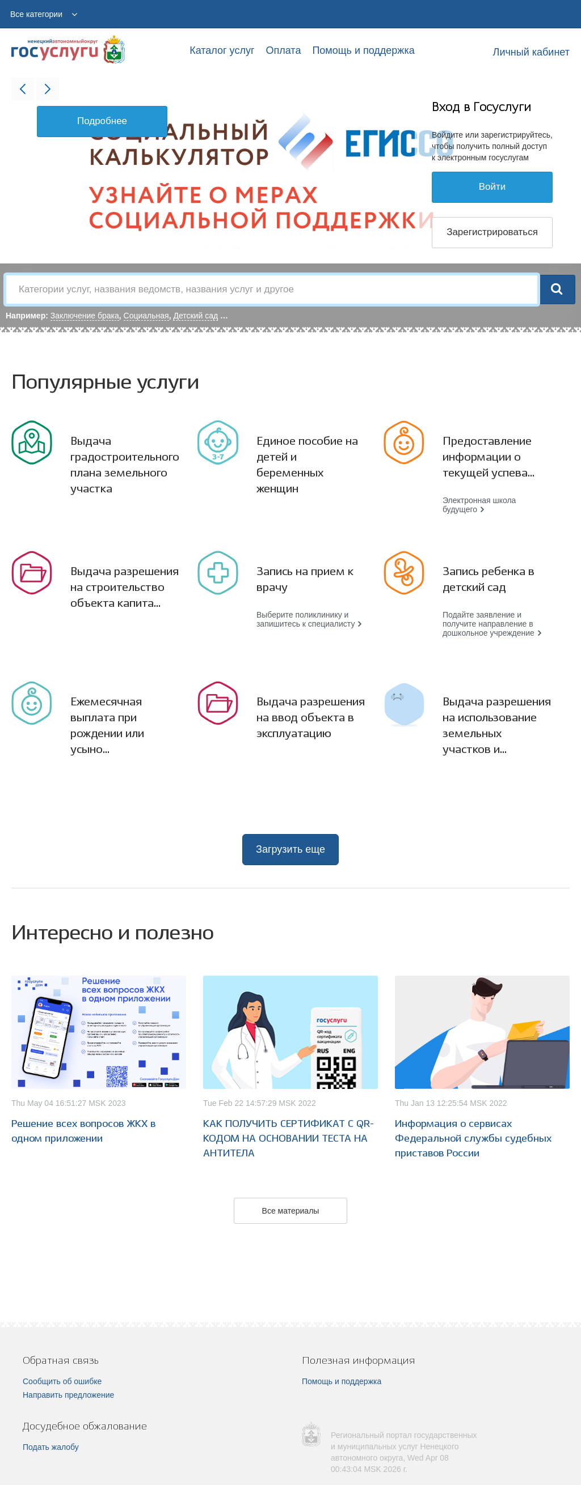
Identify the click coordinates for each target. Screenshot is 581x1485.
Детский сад (195, 315)
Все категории (36, 14)
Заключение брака (84, 315)
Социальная (146, 315)
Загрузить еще (290, 849)
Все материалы (290, 1210)
